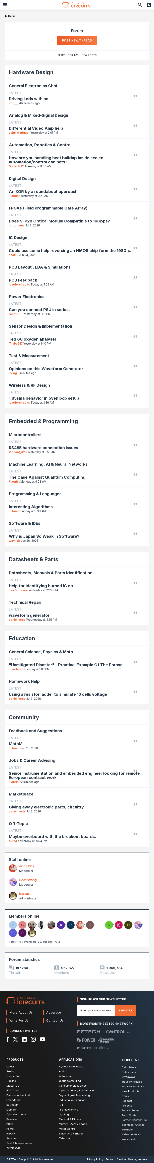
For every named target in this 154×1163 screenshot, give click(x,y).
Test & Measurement (29, 355)
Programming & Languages (35, 493)
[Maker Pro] (106, 1040)
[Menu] (5, 5)
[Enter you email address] (96, 1010)
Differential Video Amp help (36, 128)
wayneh (14, 540)
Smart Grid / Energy (71, 1133)
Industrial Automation (72, 1100)
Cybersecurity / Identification (77, 1090)
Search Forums (68, 55)
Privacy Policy (95, 1159)
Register (125, 1010)
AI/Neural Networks (71, 1066)
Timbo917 (16, 343)
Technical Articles (133, 1124)
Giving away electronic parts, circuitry (46, 807)
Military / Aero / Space (73, 1123)
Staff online (20, 859)
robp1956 (15, 314)
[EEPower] (86, 1040)
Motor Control (67, 1128)
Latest (10, 1066)
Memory (11, 1109)
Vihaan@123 (18, 452)
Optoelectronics (16, 1114)
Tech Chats (129, 1115)
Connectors (13, 1076)
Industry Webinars (133, 1086)
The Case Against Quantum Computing (47, 477)
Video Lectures (131, 1134)
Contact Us (55, 1020)
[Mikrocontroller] (93, 1047)
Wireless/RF (13, 1147)
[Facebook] (7, 1039)
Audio (62, 1071)
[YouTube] (42, 1039)
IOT (61, 1104)
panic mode (17, 619)
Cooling (11, 1080)
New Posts (89, 55)
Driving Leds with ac (28, 99)
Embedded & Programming (43, 421)
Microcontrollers (25, 434)
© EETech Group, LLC (19, 1159)
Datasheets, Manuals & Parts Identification (50, 572)
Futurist (14, 196)
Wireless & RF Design (29, 385)
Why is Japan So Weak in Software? (44, 536)
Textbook (127, 1129)
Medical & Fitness (70, 1119)
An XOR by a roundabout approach (43, 192)
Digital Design (22, 178)
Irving (13, 373)
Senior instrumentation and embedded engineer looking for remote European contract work (74, 775)
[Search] (140, 5)
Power (10, 1128)
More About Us (21, 1012)
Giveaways (129, 1076)
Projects (127, 1105)
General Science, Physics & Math (41, 651)
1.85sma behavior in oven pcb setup (44, 398)
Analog (10, 1071)
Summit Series (130, 1110)
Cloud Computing (70, 1080)
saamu (13, 255)
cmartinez (16, 669)
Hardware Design (31, 72)
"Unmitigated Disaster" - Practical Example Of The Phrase (66, 665)
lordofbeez (16, 225)
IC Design (18, 237)
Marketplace (21, 794)
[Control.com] (118, 1031)
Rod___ (13, 103)
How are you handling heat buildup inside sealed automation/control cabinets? (56, 160)
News (125, 1096)
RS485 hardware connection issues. (44, 448)
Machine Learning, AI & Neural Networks (48, 464)
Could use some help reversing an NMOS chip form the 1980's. (70, 251)
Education (22, 638)
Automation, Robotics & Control (40, 144)
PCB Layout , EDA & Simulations (40, 267)
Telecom (64, 1138)
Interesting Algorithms (31, 507)
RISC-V (10, 1133)
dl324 (13, 841)
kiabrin (14, 782)
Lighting (64, 1114)
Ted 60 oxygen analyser (32, 339)
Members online (24, 916)
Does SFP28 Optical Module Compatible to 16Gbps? (59, 221)
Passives (11, 1119)
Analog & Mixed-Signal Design (38, 115)
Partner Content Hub (135, 1119)
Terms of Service (115, 1159)
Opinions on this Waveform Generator (46, 369)
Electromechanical (18, 1095)
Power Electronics (27, 296)
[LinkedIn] (24, 1039)
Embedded (13, 1100)
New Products (130, 1091)
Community (24, 717)
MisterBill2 (16, 166)
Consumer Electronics (73, 1085)
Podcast (127, 1100)
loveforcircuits (19, 284)
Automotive (66, 1076)
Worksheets (129, 1139)
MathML (17, 744)
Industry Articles (132, 1081)
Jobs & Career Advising (32, 760)
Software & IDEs (24, 523)
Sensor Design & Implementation (40, 326)
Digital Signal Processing (74, 1095)
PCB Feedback (23, 280)
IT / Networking (68, 1109)
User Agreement (138, 1159)
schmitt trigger (19, 132)
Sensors (11, 1138)
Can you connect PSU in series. (39, 310)
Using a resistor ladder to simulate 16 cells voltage (58, 694)
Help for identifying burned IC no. (41, 586)
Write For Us (19, 1020)
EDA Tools (12, 1090)
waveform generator (29, 615)
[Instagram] (33, 1039)
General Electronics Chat (33, 85)
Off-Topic (18, 823)
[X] (15, 1039)
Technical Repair (25, 602)
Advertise (53, 1012)
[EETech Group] (88, 1031)
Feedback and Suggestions (35, 730)
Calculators (129, 1067)
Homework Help (24, 681)
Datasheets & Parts (33, 559)
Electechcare (18, 590)
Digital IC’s (12, 1085)
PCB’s (9, 1123)
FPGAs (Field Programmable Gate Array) (48, 208)
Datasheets (129, 1072)
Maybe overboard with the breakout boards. (52, 837)
